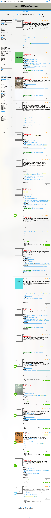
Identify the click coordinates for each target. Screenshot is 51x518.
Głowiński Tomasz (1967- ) (29, 140)
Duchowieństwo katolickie (34, 200)
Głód (31, 88)
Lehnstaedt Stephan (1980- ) (30, 315)
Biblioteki (36, 263)
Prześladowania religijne (31, 201)
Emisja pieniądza (39, 144)
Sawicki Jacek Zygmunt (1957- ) (30, 59)
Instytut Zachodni (29, 364)
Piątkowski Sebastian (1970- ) (30, 84)
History (14, 1)
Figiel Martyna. (27, 286)
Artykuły (25, 61)
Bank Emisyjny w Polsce (28, 144)
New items (9, 1)
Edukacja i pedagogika (28, 122)
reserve (47, 380)
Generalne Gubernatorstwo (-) (40, 37)
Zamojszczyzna (36, 64)
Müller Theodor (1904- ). (30, 494)
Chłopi (25, 443)
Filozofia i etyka (26, 179)
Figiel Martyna (27, 257)
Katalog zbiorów (25, 11)
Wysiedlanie (34, 370)
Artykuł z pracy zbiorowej (35, 39)
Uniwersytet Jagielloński (30, 413)
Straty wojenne (40, 263)
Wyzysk (32, 145)
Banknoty (34, 144)
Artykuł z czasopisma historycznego (37, 66)
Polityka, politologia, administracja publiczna (31, 473)
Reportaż (25, 233)
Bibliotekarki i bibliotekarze (28, 261)
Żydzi (43, 88)
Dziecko (25, 395)
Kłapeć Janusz (27, 196)
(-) (43, 370)
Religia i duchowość (30, 207)
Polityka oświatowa (32, 470)
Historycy (25, 117)
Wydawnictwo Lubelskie (30, 389)
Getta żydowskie (27, 88)
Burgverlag (28, 492)
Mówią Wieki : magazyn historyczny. (37, 70)
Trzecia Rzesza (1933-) (38, 292)
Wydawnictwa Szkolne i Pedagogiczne (33, 464)
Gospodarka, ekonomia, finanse (35, 179)
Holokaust (34, 88)
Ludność (25, 370)
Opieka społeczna (30, 395)
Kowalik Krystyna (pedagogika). (29, 393)
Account (21, 1)
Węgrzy (37, 117)
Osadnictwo (29, 370)
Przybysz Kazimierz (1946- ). (29, 441)
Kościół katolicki (26, 200)
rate (49, 20)
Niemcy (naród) (26, 319)
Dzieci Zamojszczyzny (38, 63)
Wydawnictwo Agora (30, 220)
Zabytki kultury (31, 264)
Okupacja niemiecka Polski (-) (36, 319)
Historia (35, 41)
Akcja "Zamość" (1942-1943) (29, 63)
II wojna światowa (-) (29, 263)
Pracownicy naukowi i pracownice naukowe (34, 173)
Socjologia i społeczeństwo (28, 41)
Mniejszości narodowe (31, 117)
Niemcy (25, 146)
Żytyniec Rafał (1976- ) (42, 315)
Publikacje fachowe (30, 259)
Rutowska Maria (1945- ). (28, 368)
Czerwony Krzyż (26, 419)
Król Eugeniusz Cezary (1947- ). (29, 468)
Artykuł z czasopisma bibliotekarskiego (37, 266)
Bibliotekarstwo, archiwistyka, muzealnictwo (31, 298)
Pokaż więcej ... (3, 35)
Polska (28, 118)
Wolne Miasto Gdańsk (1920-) (42, 231)
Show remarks (26, 47)
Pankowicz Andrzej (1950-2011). (29, 417)
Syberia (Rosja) (33, 231)
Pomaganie (44, 63)
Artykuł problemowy (27, 39)
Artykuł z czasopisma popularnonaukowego (35, 67)
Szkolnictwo (26, 470)
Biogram (33, 177)
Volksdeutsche (32, 320)
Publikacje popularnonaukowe (32, 61)
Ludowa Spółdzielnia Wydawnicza (32, 438)
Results (5, 1)
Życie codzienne (31, 37)
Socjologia (28, 443)
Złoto (29, 346)
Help (18, 1)
